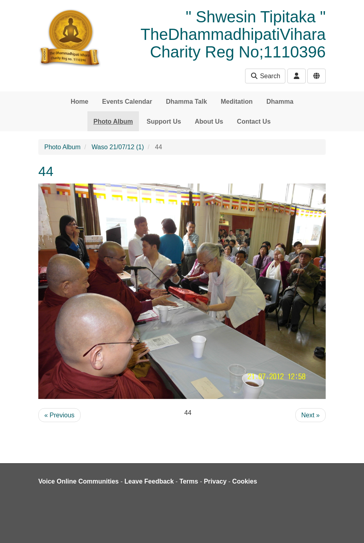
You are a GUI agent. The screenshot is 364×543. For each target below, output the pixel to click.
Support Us (163, 121)
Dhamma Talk (186, 101)
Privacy (215, 481)
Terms (189, 481)
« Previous (59, 415)
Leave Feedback (149, 481)
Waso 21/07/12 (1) (118, 147)
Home (79, 101)
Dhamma (279, 101)
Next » (310, 415)
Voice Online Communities (78, 481)
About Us (209, 121)
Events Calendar (127, 101)
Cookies (244, 481)
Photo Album (113, 121)
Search (265, 76)
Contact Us (254, 121)
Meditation (237, 101)
